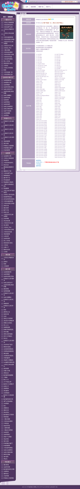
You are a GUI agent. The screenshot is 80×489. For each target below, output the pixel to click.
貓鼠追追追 (7, 249)
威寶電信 (38, 166)
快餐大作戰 (7, 370)
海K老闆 (6, 456)
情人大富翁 (7, 61)
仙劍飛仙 (6, 115)
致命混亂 (6, 331)
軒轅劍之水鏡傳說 (9, 145)
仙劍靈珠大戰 (7, 82)
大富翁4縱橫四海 (8, 37)
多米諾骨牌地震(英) (9, 199)
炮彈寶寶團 (7, 291)
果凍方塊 (6, 205)
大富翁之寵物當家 (9, 22)
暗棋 (5, 70)
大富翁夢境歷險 (8, 59)
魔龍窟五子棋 (7, 171)
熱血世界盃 (7, 425)
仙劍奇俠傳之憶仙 (9, 87)
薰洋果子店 (7, 177)
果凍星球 (6, 160)
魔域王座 (6, 410)
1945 (5, 316)
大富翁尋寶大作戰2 (9, 39)
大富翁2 (6, 65)
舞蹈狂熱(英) (7, 347)
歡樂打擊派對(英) (8, 329)
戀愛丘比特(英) (8, 323)
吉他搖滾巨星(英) (8, 355)
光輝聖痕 (6, 471)
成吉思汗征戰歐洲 (9, 320)
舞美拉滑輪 (7, 454)
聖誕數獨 (6, 188)
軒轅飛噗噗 (7, 150)
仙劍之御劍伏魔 (8, 108)
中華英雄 (6, 423)
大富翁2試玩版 (8, 56)
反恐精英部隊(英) (8, 349)
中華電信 (38, 164)
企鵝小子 (6, 247)
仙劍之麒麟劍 (7, 95)
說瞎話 (5, 261)
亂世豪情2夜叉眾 (8, 399)
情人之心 (6, 325)
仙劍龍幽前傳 (7, 80)
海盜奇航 (6, 439)
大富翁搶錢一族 (8, 72)
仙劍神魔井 (7, 84)
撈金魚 (5, 459)
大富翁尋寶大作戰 (9, 54)
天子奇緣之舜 (7, 382)
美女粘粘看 (7, 220)
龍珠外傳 (6, 314)
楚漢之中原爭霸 (8, 318)
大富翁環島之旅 (8, 74)
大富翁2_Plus (7, 48)
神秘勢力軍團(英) (8, 360)
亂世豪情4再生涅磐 (9, 469)
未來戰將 (6, 403)
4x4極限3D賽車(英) (9, 362)
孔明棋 (5, 251)
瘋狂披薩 (6, 353)
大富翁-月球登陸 (8, 68)
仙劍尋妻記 (7, 102)
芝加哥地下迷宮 (8, 344)
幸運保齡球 (7, 358)
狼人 (5, 405)
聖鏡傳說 (6, 417)
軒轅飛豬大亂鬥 (8, 148)
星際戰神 (6, 388)
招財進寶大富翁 (8, 63)
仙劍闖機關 (7, 113)
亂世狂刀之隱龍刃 (9, 384)
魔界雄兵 (6, 473)
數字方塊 (6, 210)
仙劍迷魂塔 (7, 104)
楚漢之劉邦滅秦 (8, 334)
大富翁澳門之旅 (8, 27)
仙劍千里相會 (7, 111)
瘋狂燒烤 (6, 208)
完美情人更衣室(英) (9, 194)
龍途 (5, 309)
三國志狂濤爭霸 (8, 430)
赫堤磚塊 (6, 289)
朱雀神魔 (6, 218)
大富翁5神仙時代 (8, 25)
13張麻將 (6, 266)
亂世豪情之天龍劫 (9, 414)
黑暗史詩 (6, 373)
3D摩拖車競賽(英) (9, 351)
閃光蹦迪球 (7, 180)
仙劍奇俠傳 (7, 97)
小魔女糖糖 (7, 50)
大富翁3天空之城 (8, 45)
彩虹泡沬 (6, 165)
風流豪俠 (6, 390)
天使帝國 (6, 476)
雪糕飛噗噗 (7, 141)
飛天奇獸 (6, 143)
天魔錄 (5, 377)
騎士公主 (6, 379)
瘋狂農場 (6, 464)
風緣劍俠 (6, 303)
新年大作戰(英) (8, 336)
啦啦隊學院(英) (8, 197)
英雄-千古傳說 (8, 436)
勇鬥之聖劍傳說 (8, 401)
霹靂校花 (6, 408)
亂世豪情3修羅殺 (8, 375)
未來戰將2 (6, 393)
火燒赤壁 (6, 236)
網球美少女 (7, 312)
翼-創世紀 (6, 412)
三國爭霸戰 (7, 428)
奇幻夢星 (6, 225)
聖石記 (5, 338)
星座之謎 (6, 212)
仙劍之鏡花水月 (8, 89)
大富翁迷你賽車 (8, 52)
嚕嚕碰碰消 (7, 175)
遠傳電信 (38, 160)
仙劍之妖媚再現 (8, 106)
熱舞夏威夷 (7, 327)
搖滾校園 (6, 368)
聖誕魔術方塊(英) (8, 182)
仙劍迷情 (6, 100)
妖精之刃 (6, 386)
